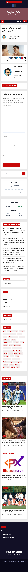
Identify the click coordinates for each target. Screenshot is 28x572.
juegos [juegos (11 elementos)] (5, 353)
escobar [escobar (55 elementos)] (5, 345)
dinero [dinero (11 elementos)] (22, 342)
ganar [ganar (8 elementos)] (10, 345)
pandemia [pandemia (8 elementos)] (6, 356)
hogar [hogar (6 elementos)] (13, 348)
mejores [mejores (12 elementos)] (11, 353)
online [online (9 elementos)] (20, 353)
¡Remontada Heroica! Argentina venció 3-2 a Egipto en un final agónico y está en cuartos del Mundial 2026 (14, 231)
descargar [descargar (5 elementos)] (16, 342)
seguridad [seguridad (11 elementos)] (12, 362)
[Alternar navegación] (18, 21)
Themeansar (14, 563)
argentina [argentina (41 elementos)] (5, 334)
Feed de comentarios (9, 303)
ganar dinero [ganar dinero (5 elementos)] (17, 345)
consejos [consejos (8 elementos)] (21, 337)
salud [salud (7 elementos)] (18, 359)
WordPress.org (7, 306)
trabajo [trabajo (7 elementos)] (11, 364)
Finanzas (11, 453)
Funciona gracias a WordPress (9, 561)
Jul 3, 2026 (7, 514)
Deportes (5, 384)
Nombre (5, 137)
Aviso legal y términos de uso (14, 568)
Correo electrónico (9, 146)
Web (4, 155)
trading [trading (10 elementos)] (17, 364)
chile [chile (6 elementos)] (10, 337)
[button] (21, 21)
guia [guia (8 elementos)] (9, 348)
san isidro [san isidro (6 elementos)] (5, 362)
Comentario (7, 106)
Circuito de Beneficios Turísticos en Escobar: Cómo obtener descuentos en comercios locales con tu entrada (13, 241)
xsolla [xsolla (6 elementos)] (17, 367)
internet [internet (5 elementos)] (19, 348)
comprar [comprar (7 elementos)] (15, 337)
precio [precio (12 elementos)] (11, 356)
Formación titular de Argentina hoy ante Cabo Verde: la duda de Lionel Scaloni (13, 260)
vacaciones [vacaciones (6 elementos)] (6, 367)
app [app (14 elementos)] (17, 331)
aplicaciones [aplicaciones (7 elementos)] (10, 331)
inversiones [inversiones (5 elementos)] (6, 351)
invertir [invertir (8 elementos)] (12, 351)
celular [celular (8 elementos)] (5, 337)
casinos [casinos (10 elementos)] (19, 334)
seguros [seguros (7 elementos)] (19, 362)
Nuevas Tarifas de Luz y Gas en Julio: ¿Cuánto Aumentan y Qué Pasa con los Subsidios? (13, 268)
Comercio (6, 418)
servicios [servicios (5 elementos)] (5, 364)
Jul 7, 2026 (7, 410)
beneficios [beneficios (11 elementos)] (12, 334)
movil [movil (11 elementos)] (15, 353)
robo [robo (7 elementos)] (14, 359)
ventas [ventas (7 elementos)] (13, 367)
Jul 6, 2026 (7, 445)
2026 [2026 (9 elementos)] (4, 331)
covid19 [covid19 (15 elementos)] (13, 339)
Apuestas (6, 453)
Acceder (5, 296)
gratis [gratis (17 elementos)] (4, 348)
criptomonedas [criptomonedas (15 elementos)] (7, 342)
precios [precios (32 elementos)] (17, 356)
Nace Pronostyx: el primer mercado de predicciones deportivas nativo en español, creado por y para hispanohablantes (14, 478)
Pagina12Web (14, 12)
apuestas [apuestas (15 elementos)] (21, 331)
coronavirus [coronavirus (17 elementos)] (6, 339)
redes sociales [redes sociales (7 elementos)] (7, 359)
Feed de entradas (8, 299)
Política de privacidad (14, 566)
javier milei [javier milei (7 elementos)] (19, 351)
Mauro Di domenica (15, 36)
